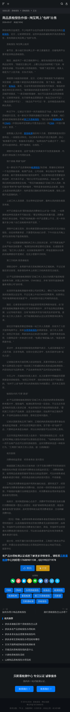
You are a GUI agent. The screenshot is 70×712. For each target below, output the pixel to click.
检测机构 (57, 119)
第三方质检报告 (31, 119)
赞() (27, 568)
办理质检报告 (30, 330)
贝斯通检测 (28, 601)
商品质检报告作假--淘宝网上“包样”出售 (29, 18)
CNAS (7, 123)
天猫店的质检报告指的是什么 (19, 649)
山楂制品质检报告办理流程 (18, 660)
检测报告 (35, 167)
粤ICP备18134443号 (35, 705)
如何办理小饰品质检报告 (14, 612)
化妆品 (12, 86)
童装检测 (28, 133)
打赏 (43, 568)
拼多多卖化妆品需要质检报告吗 (20, 634)
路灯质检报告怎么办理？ (56, 612)
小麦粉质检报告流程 (14, 654)
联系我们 (24, 689)
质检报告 (35, 4)
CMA (51, 123)
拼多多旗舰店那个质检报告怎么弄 (21, 624)
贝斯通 (57, 596)
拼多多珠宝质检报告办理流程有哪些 (22, 639)
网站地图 (45, 702)
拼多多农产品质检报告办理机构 (20, 629)
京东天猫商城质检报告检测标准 (20, 644)
